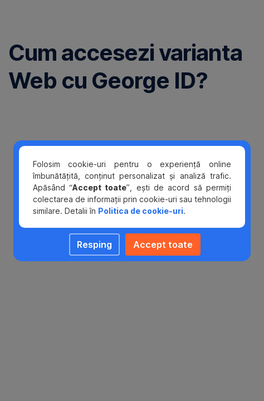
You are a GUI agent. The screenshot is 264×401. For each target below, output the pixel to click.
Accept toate (163, 244)
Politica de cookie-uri (140, 211)
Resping (94, 244)
